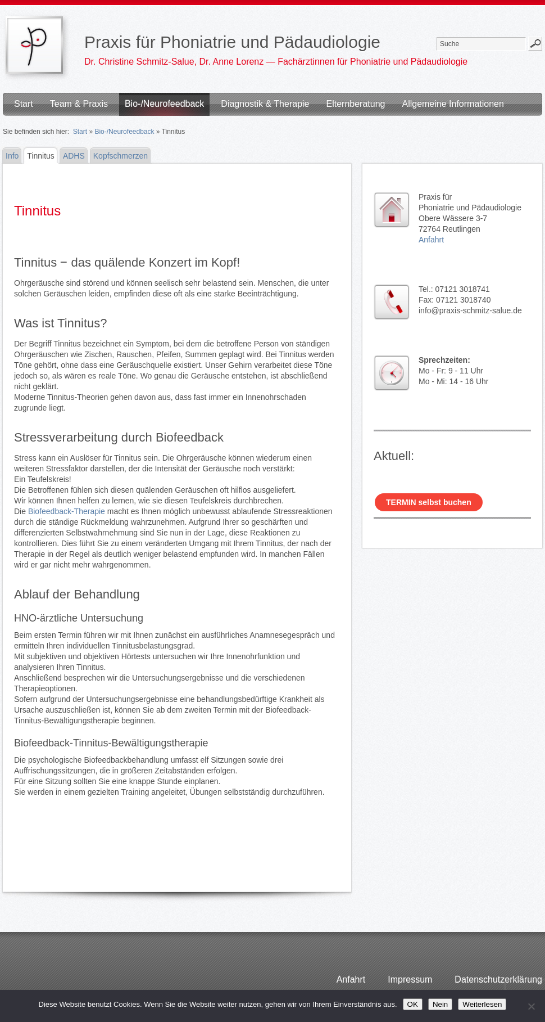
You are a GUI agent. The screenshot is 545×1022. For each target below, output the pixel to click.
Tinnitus (40, 155)
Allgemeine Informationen (452, 104)
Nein (440, 1004)
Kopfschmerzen (120, 155)
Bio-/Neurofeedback (164, 104)
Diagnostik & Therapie (265, 104)
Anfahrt (431, 239)
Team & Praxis (79, 104)
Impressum (410, 979)
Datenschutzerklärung (498, 979)
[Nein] (531, 1006)
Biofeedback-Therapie (66, 511)
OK (412, 1004)
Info (12, 155)
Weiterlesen (482, 1004)
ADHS (74, 155)
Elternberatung (355, 104)
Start (23, 104)
